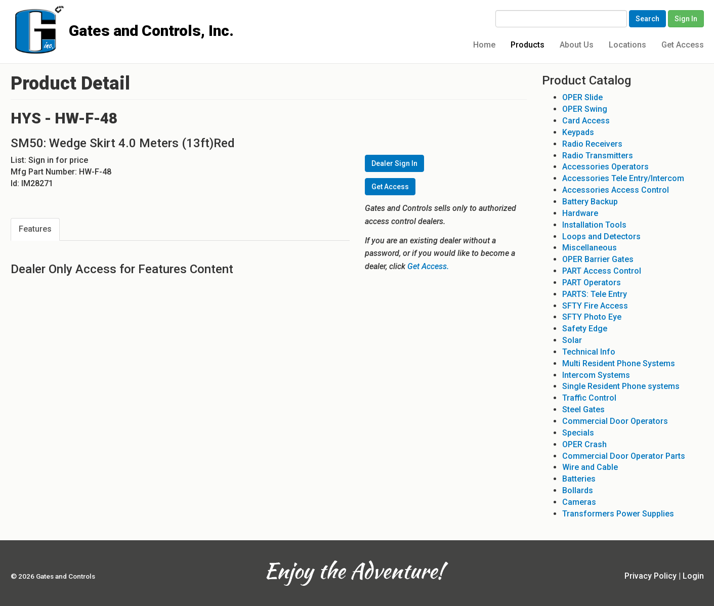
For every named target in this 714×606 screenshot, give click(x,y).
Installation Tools (594, 225)
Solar (572, 340)
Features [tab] (35, 229)
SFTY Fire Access (595, 306)
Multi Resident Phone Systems (618, 363)
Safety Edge (584, 328)
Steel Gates (583, 409)
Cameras (579, 502)
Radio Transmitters (597, 155)
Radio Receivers (592, 144)
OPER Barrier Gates (598, 259)
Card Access (586, 120)
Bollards (577, 490)
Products (527, 45)
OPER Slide (582, 97)
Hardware (580, 213)
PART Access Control (601, 271)
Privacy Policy (650, 576)
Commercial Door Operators (615, 421)
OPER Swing (584, 109)
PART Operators (591, 282)
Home (484, 45)
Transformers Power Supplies (618, 513)
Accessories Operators (605, 166)
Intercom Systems (596, 375)
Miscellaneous (589, 247)
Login (693, 576)
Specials (578, 433)
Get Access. (428, 266)
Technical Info (588, 352)
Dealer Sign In (394, 163)
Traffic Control (589, 398)
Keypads (578, 132)
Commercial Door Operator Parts (623, 456)
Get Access (682, 45)
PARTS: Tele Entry (594, 294)
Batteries (579, 479)
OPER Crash (584, 444)
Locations (627, 45)
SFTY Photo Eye (591, 317)
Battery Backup (590, 201)
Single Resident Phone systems (621, 386)
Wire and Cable (590, 467)
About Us (577, 45)
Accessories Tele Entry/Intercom (623, 178)
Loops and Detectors (601, 236)
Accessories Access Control (615, 190)
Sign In (686, 19)
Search (647, 19)
